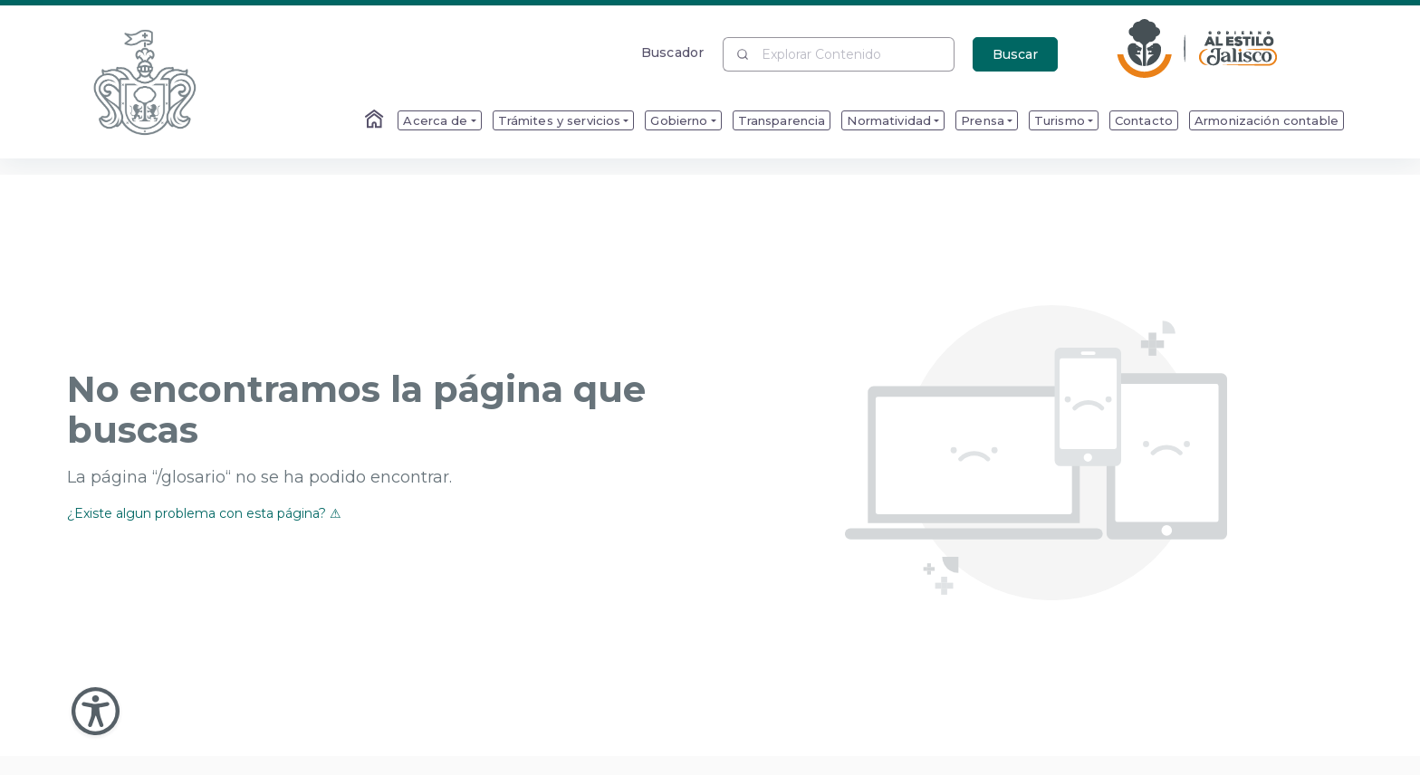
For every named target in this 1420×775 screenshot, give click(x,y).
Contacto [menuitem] (1144, 120)
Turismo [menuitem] (1059, 120)
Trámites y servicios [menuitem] (559, 120)
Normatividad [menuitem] (889, 120)
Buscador (672, 52)
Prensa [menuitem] (982, 120)
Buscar (1015, 54)
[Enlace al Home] (376, 120)
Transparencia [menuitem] (782, 120)
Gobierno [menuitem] (678, 120)
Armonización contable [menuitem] (1266, 120)
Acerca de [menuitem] (435, 120)
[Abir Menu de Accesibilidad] (95, 711)
